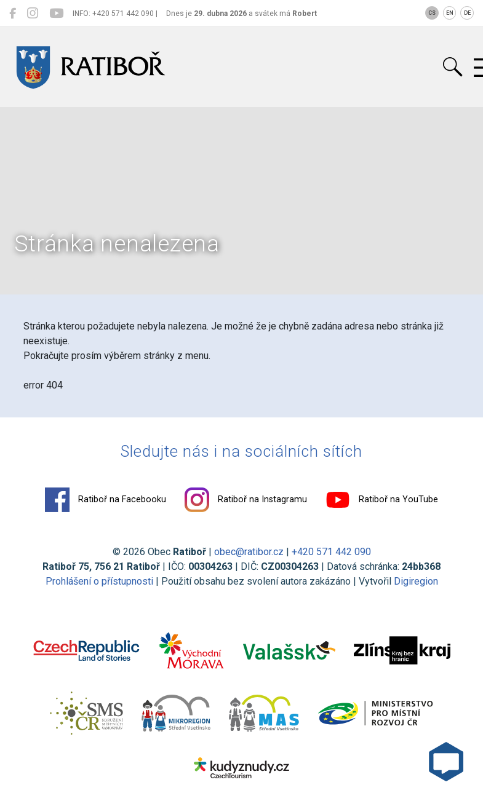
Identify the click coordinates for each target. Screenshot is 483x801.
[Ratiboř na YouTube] (56, 13)
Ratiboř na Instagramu (246, 499)
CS (432, 13)
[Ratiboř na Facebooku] (12, 13)
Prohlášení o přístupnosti (99, 581)
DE (467, 13)
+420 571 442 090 (331, 552)
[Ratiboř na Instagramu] (32, 13)
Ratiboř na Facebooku (105, 499)
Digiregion (416, 581)
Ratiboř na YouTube (381, 499)
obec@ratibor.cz (249, 552)
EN (449, 13)
